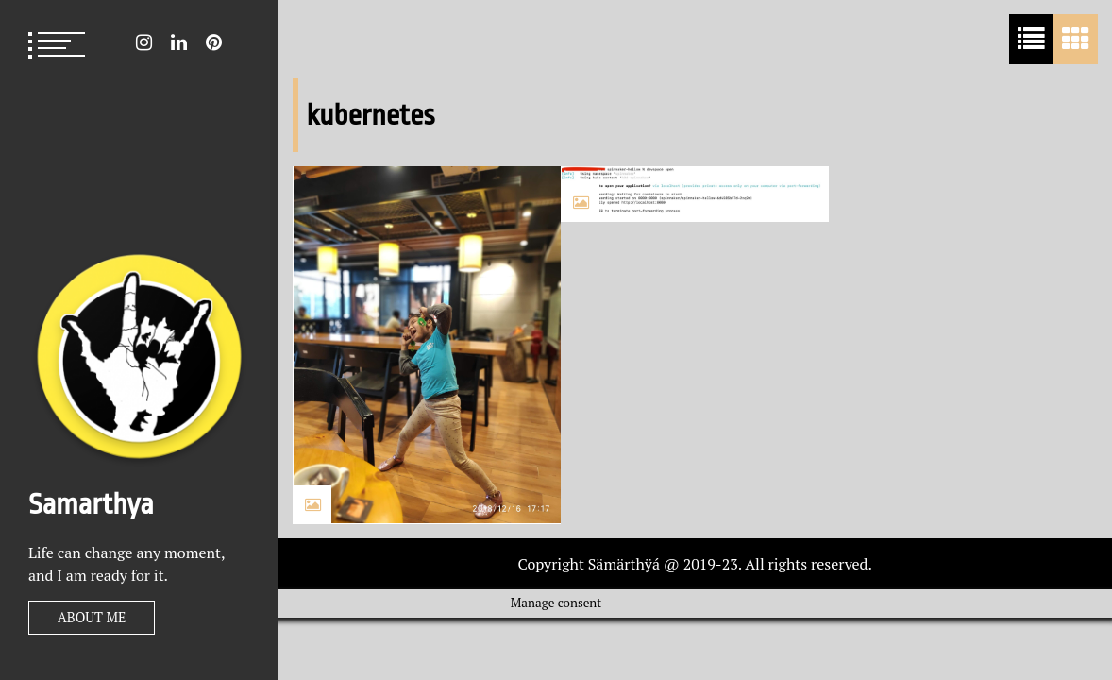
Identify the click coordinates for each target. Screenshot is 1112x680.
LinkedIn (178, 42)
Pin (213, 42)
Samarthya (91, 504)
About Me (92, 617)
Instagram (143, 42)
